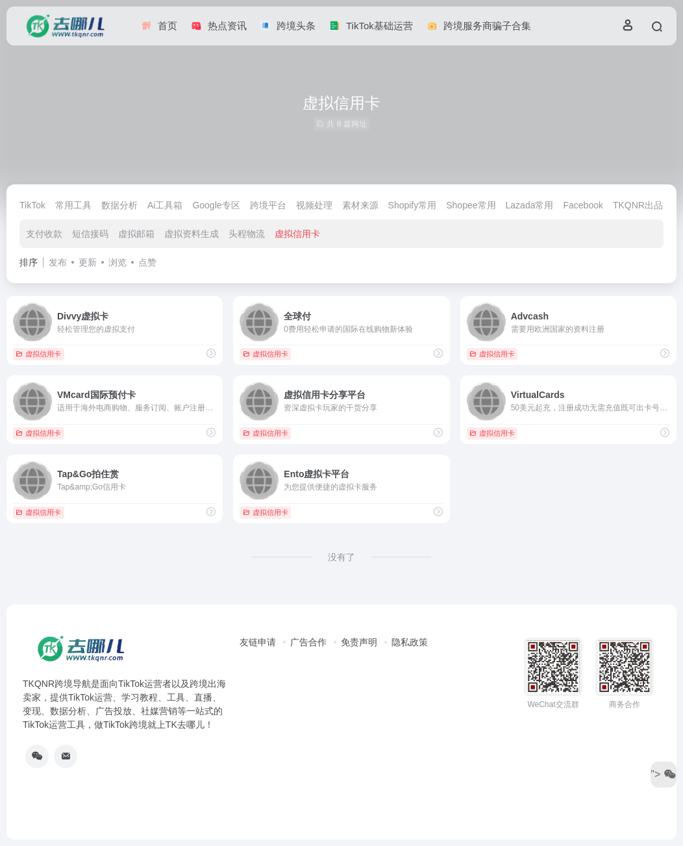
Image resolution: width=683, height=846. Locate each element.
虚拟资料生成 (191, 234)
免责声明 (359, 642)
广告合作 (308, 642)
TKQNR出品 (638, 205)
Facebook (582, 205)
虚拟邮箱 (136, 234)
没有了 (341, 557)
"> (663, 774)
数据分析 (119, 205)
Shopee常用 (470, 205)
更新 (88, 262)
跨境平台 (268, 205)
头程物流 (247, 234)
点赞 (147, 262)
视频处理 (314, 205)
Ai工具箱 (164, 205)
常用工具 (73, 205)
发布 (58, 262)
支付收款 (44, 234)
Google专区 (216, 205)
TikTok (32, 205)
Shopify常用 (412, 205)
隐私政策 (409, 642)
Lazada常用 (530, 205)
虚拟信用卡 (297, 234)
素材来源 (360, 205)
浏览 (117, 262)
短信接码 (90, 234)
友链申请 (258, 642)
